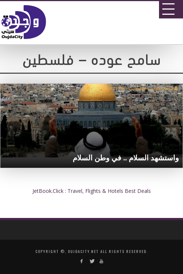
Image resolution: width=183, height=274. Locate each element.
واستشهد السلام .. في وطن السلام (126, 158)
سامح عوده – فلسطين (151, 88)
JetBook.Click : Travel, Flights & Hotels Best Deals (91, 190)
